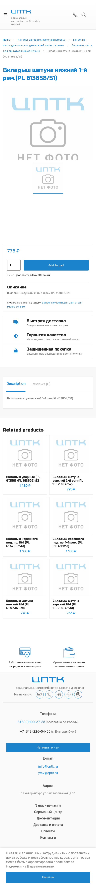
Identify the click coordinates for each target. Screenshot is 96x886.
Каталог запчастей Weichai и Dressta (41, 39)
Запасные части (48, 805)
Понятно (48, 877)
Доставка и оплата (48, 825)
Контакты (48, 838)
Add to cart (56, 265)
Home (6, 39)
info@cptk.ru (48, 766)
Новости (48, 831)
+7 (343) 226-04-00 (35, 731)
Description (15, 383)
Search (84, 15)
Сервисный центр (48, 812)
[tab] (15, 384)
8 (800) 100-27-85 (31, 722)
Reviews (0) (41, 384)
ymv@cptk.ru (48, 773)
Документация (48, 818)
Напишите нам (48, 747)
